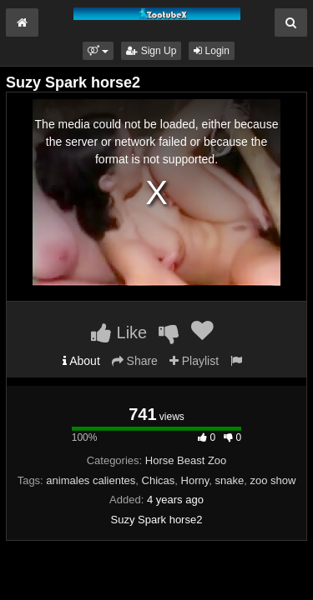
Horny (195, 480)
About (81, 361)
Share (135, 361)
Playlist (194, 361)
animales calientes (90, 480)
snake (229, 480)
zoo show (272, 480)
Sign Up (151, 51)
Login (212, 51)
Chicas (158, 480)
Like (119, 332)
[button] (98, 51)
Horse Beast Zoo (186, 460)
